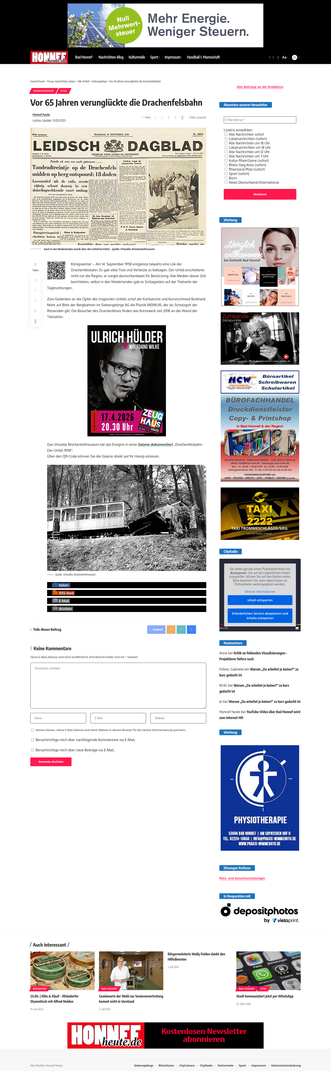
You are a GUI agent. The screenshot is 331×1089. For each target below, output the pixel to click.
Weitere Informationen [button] (259, 591)
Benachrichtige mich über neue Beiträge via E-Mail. (75, 751)
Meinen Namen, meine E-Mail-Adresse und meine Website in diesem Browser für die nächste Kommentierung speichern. (111, 731)
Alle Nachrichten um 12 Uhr (248, 151)
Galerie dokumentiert (156, 445)
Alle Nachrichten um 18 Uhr (248, 142)
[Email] (162, 117)
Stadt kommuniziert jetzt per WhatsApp (265, 1003)
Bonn (231, 177)
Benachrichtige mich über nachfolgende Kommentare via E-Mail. (85, 741)
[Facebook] (270, 57)
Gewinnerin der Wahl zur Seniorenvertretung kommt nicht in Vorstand (124, 1008)
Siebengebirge (43, 91)
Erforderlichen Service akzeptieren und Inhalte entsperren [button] (260, 615)
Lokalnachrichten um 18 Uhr (248, 146)
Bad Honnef (109, 996)
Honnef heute (41, 115)
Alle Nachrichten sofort (245, 133)
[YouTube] (273, 57)
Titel (64, 91)
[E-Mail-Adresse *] (260, 118)
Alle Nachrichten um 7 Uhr (247, 155)
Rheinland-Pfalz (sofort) (245, 168)
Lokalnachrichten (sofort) (246, 137)
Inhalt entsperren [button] (260, 600)
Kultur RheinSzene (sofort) (247, 159)
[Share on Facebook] (155, 117)
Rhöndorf (40, 996)
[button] (278, 57)
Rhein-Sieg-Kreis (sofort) (246, 164)
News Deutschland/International (252, 181)
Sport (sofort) (237, 172)
